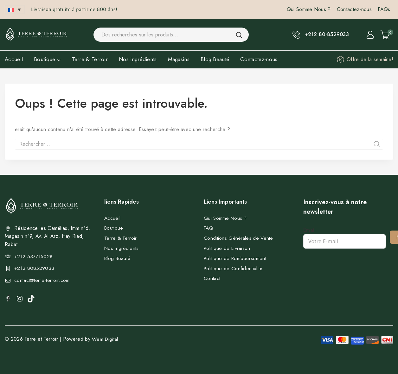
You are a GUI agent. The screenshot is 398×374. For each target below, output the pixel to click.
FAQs (384, 9)
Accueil (14, 59)
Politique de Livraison (228, 248)
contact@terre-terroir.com (42, 280)
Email (309, 230)
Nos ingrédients (138, 59)
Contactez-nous (354, 9)
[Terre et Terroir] (36, 34)
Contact (212, 278)
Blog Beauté (215, 59)
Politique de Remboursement (236, 258)
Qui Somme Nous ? (309, 9)
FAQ (209, 227)
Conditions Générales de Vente (239, 238)
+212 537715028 (33, 256)
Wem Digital (105, 339)
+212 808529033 (34, 268)
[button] (14, 9)
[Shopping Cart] (387, 34)
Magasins (178, 59)
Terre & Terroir (90, 59)
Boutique (114, 227)
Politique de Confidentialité (234, 268)
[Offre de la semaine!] (365, 59)
